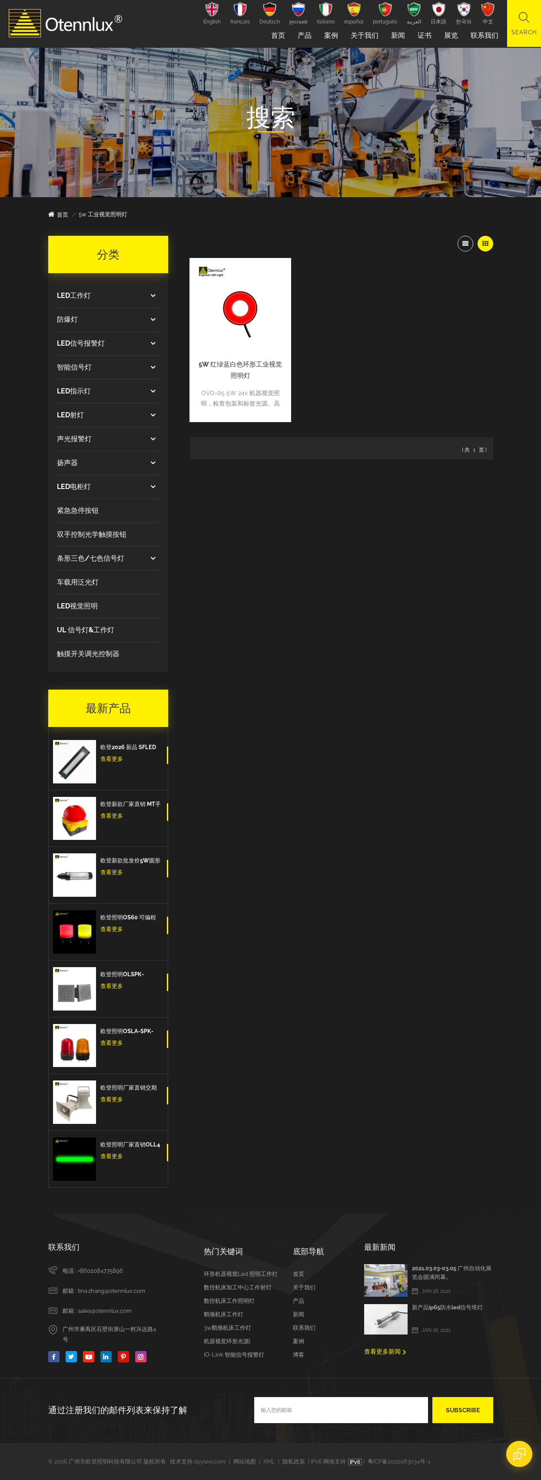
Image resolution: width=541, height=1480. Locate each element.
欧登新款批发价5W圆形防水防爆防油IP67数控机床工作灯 (130, 861)
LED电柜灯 (74, 486)
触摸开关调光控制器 (88, 654)
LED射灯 (70, 415)
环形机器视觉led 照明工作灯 (241, 1274)
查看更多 (111, 759)
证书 (424, 35)
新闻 (397, 35)
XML (269, 1461)
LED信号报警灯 (81, 343)
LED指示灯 (74, 391)
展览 (450, 35)
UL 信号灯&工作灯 (85, 630)
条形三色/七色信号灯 (90, 558)
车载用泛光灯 (78, 582)
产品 (304, 35)
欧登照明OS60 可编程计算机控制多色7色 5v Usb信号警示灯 (128, 918)
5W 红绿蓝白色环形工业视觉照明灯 (237, 363)
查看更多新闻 (382, 1351)
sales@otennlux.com (105, 1311)
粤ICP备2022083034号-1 (399, 1461)
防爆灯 (67, 319)
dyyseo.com (210, 1461)
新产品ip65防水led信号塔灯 (447, 1307)
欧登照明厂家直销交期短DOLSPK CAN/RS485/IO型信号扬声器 (130, 1088)
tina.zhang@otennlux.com (111, 1291)
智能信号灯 (74, 367)
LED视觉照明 (77, 606)
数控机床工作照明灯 (229, 1301)
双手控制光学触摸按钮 (91, 534)
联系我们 (484, 35)
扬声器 (67, 463)
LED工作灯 (74, 295)
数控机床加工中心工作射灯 (238, 1287)
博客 (298, 1354)
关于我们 (364, 35)
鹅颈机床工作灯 (223, 1314)
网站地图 (244, 1461)
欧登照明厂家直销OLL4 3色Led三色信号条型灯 (130, 1145)
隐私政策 (293, 1461)
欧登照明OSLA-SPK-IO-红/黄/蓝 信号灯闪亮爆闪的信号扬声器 (128, 1032)
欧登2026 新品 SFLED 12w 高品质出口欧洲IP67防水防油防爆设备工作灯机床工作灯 (128, 748)
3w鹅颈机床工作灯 (227, 1328)
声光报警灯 (74, 439)
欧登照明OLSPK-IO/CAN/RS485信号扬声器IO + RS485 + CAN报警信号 (130, 975)
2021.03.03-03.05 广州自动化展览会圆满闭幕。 (451, 1272)
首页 (277, 35)
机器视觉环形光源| (227, 1341)
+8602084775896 (100, 1271)
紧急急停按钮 (78, 510)
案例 (330, 35)
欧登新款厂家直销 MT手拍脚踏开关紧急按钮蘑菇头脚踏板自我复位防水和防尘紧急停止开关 (130, 805)
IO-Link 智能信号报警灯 (234, 1354)
